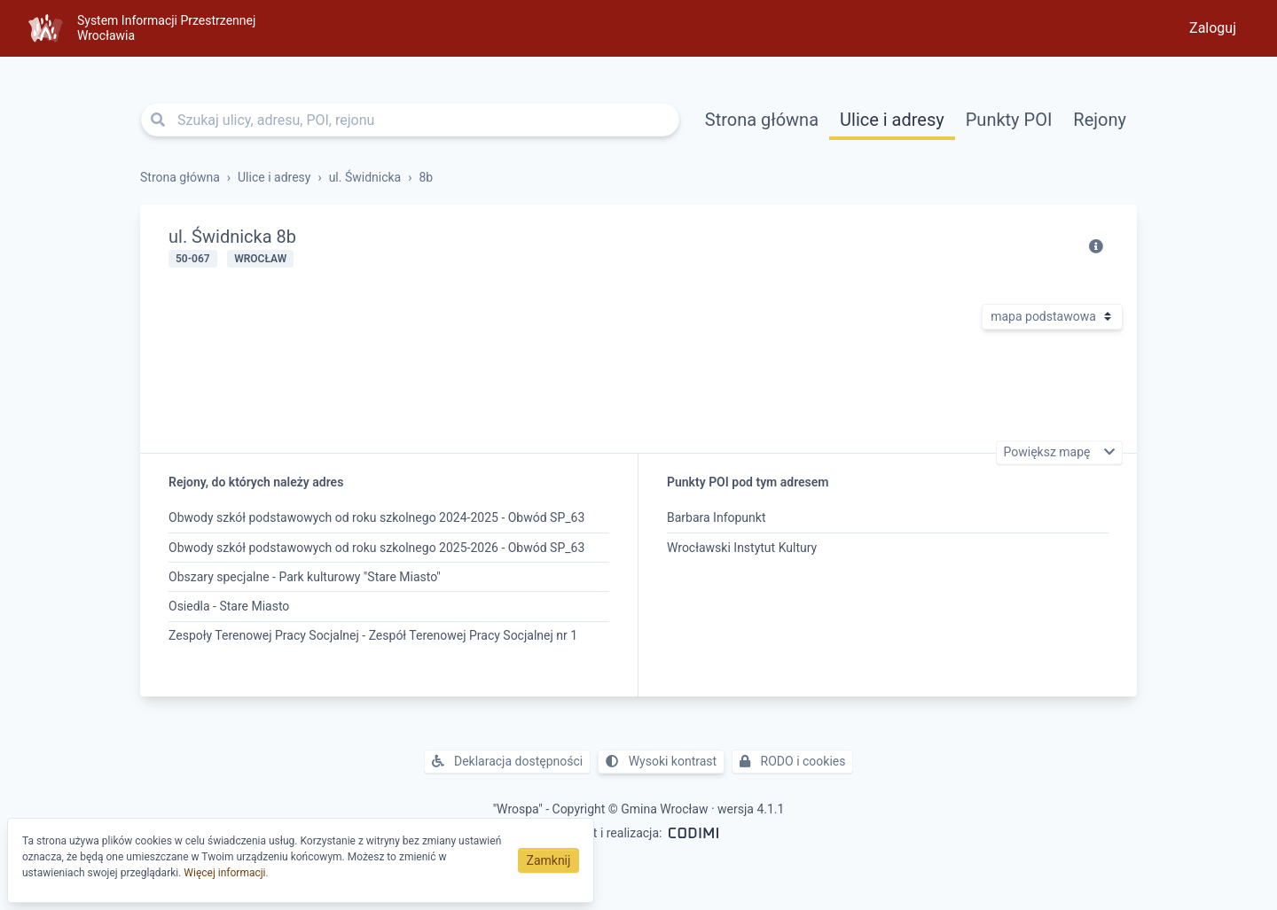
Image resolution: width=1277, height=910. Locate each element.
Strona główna (762, 119)
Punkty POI (1009, 119)
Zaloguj (1212, 27)
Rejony (1099, 119)
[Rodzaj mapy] (1052, 317)
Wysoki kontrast (661, 761)
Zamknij (549, 860)
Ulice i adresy (892, 119)
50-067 (193, 259)
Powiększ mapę (1048, 453)
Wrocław (260, 259)
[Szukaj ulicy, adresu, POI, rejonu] (410, 119)
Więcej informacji (224, 873)
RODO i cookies (792, 761)
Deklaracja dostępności (508, 761)
